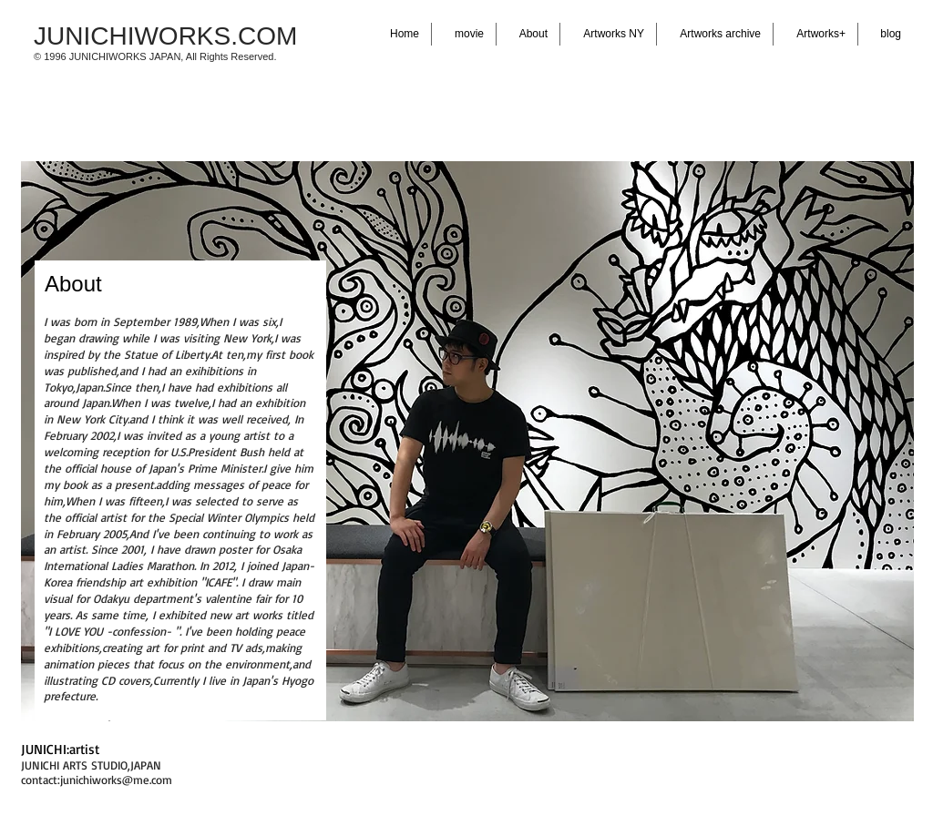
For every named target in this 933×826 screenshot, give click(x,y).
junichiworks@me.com (116, 779)
